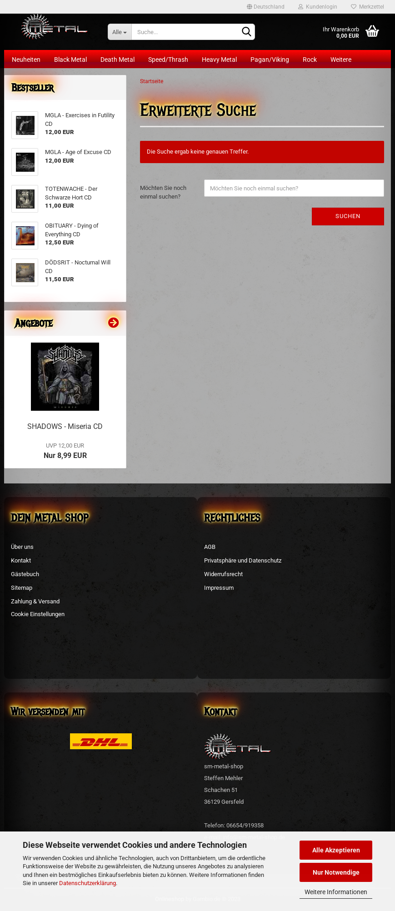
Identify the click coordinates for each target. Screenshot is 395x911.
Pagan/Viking (269, 59)
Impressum (219, 587)
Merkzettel (367, 7)
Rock (310, 59)
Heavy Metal (219, 59)
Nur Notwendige (336, 872)
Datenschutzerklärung (87, 883)
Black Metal (70, 59)
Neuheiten (26, 59)
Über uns (22, 546)
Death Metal (117, 59)
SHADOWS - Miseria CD (65, 426)
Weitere (340, 59)
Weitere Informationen (336, 892)
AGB (209, 546)
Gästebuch (25, 574)
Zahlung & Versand (35, 601)
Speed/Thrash (168, 59)
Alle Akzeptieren (336, 850)
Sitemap (21, 587)
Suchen (347, 216)
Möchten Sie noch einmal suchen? (163, 192)
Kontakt (21, 560)
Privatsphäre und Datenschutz (242, 560)
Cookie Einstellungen (38, 614)
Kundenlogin (317, 7)
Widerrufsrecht (223, 574)
